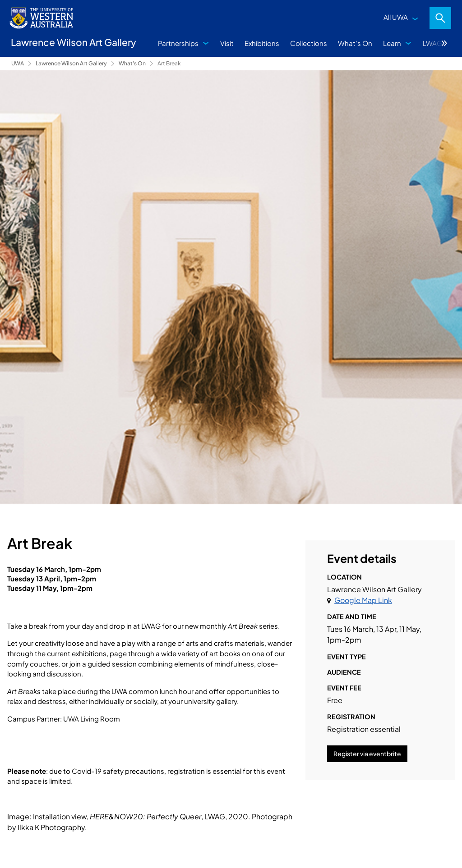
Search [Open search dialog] (440, 18)
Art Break (169, 63)
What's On (355, 43)
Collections (308, 43)
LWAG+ (434, 43)
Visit (227, 43)
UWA (17, 63)
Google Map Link (363, 600)
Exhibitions (262, 43)
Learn (392, 43)
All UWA (395, 17)
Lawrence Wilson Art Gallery (71, 63)
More (444, 43)
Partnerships (178, 43)
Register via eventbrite (367, 753)
